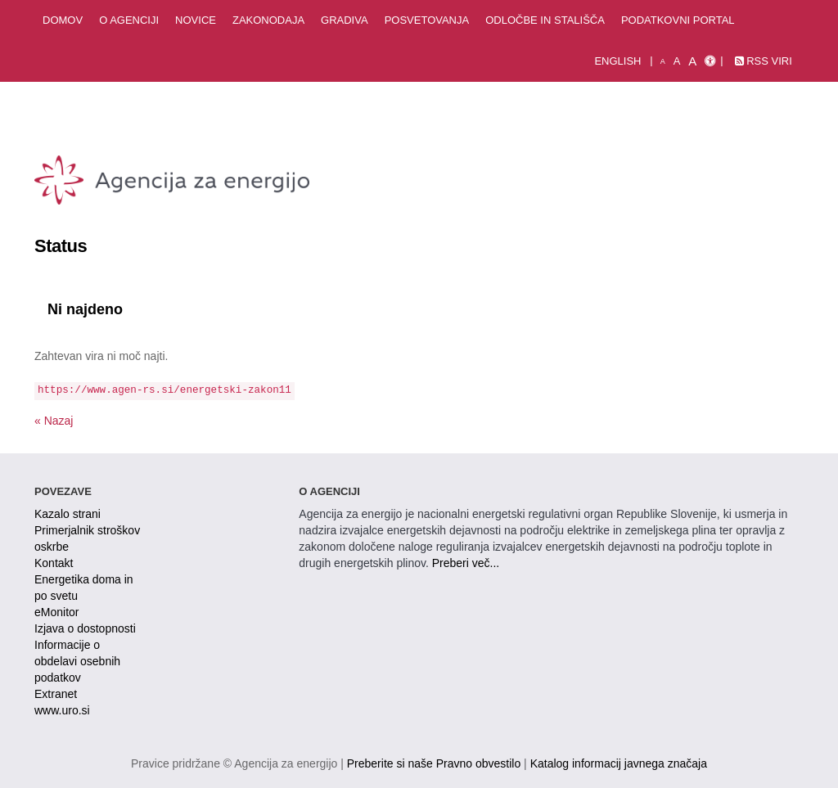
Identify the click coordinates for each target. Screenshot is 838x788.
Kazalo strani (67, 513)
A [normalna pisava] (677, 61)
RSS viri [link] (763, 61)
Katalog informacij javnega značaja (618, 763)
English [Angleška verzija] (617, 61)
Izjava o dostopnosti (85, 628)
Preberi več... (465, 563)
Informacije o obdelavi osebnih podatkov (77, 661)
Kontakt (53, 563)
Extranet (55, 693)
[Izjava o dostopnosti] (710, 61)
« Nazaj (53, 420)
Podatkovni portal (678, 20)
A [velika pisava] (692, 61)
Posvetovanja (427, 20)
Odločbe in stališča (545, 20)
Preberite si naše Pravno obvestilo (433, 763)
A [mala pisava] (662, 61)
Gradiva (344, 20)
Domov (63, 20)
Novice (195, 20)
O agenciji (129, 20)
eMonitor (56, 612)
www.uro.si (62, 710)
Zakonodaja (268, 20)
